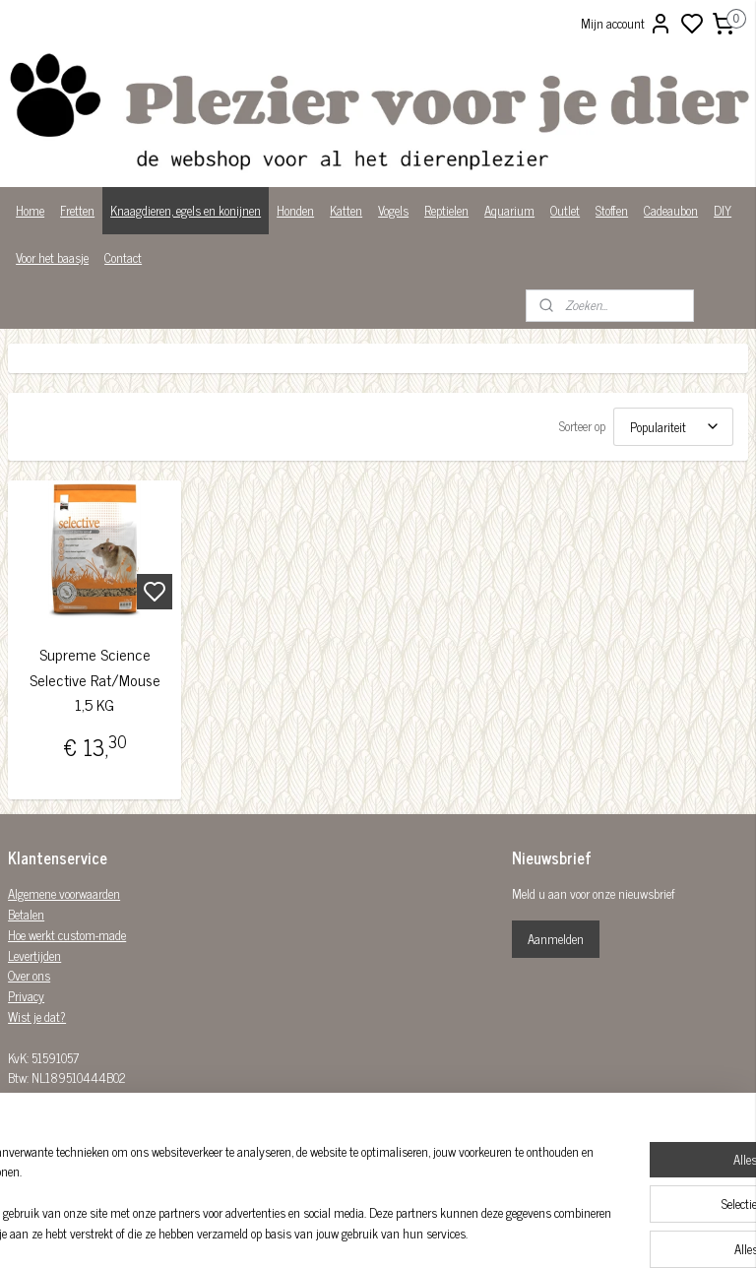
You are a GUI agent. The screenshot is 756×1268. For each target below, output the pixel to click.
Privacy (26, 995)
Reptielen (446, 210)
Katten (346, 210)
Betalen (26, 914)
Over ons (29, 975)
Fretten (77, 210)
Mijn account (626, 23)
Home (30, 210)
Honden (295, 210)
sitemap (445, 1231)
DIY (722, 210)
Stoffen (612, 210)
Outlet (565, 210)
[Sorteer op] (673, 427)
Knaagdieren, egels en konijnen (185, 210)
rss (474, 1231)
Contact (123, 257)
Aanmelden (556, 938)
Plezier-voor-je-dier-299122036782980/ (333, 1124)
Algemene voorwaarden (64, 893)
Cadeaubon (671, 210)
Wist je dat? (37, 1016)
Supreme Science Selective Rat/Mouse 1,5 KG (95, 679)
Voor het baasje (52, 257)
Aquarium (509, 210)
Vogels (393, 210)
